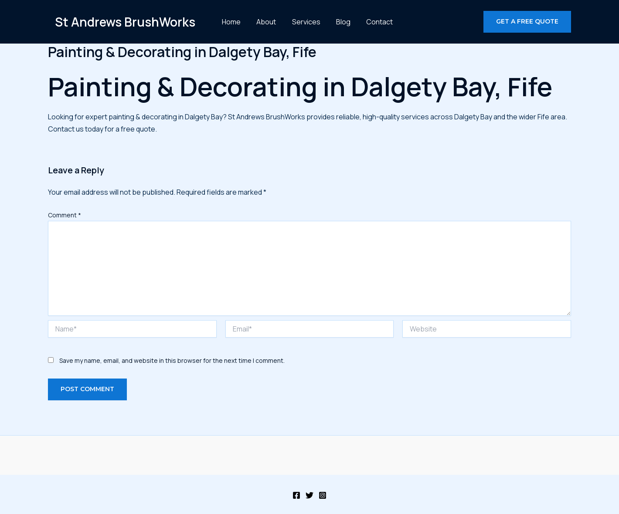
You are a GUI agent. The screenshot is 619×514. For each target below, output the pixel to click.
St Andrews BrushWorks (125, 22)
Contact (369, 22)
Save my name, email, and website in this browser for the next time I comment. (172, 360)
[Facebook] (296, 495)
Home (233, 22)
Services (302, 22)
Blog (336, 22)
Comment (64, 215)
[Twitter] (309, 495)
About (265, 22)
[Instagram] (323, 495)
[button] (527, 22)
